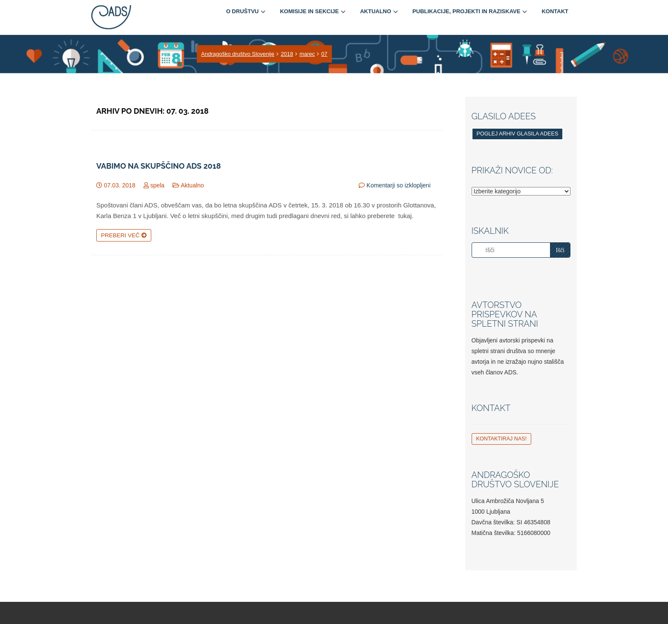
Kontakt (554, 11)
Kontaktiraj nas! (501, 439)
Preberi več (124, 235)
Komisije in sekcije (309, 11)
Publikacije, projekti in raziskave (466, 11)
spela (157, 185)
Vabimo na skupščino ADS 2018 (158, 166)
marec (307, 54)
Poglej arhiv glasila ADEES (518, 134)
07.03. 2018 (119, 185)
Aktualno (375, 11)
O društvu (242, 11)
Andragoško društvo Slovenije (237, 54)
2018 (287, 54)
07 (324, 54)
